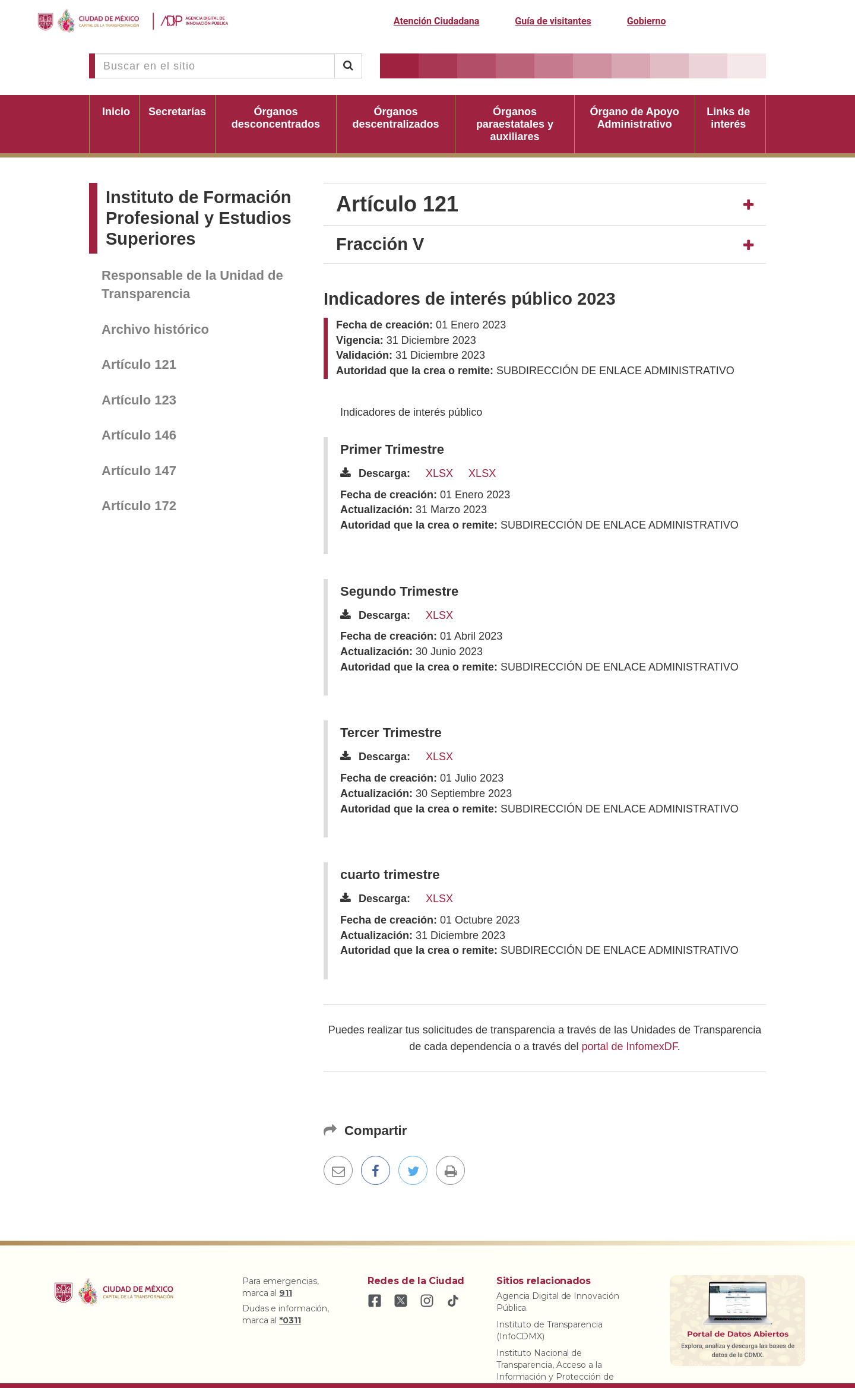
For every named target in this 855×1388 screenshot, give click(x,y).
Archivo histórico (155, 329)
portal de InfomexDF (629, 1046)
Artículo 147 (139, 470)
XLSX (439, 473)
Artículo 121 (139, 364)
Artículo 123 (139, 400)
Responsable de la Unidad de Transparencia (192, 284)
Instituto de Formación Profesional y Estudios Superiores (199, 218)
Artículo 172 (139, 505)
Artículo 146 (139, 435)
